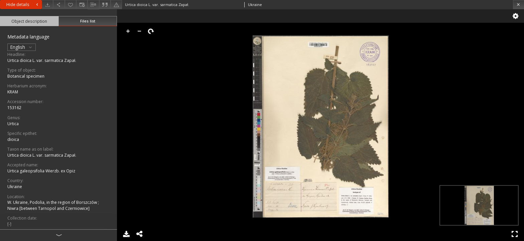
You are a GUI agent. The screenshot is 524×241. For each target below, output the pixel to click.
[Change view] (82, 4)
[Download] (47, 4)
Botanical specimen (25, 76)
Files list (87, 20)
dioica (13, 139)
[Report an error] (116, 4)
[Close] (518, 4)
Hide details (23, 4)
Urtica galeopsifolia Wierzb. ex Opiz (41, 171)
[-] (9, 224)
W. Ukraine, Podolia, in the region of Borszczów (52, 202)
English (21, 47)
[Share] (58, 4)
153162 (14, 107)
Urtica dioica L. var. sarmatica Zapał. (41, 60)
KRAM (12, 92)
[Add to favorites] (70, 4)
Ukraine (14, 186)
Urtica (13, 124)
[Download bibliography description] (93, 4)
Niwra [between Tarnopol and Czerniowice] (48, 208)
